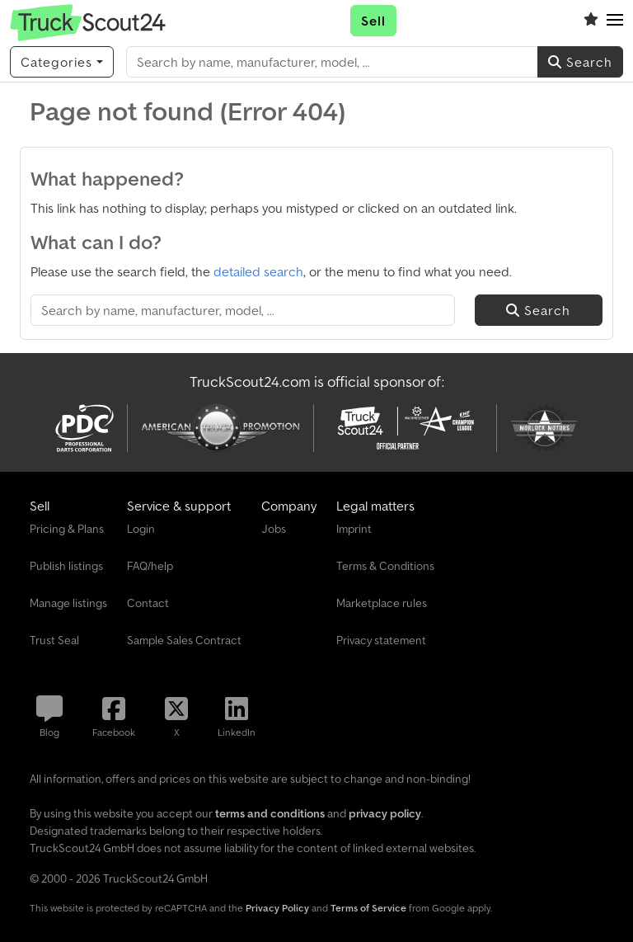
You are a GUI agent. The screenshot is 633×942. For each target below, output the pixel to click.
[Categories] (62, 62)
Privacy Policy (277, 908)
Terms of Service (368, 908)
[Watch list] (591, 20)
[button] (615, 20)
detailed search (258, 271)
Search (580, 62)
